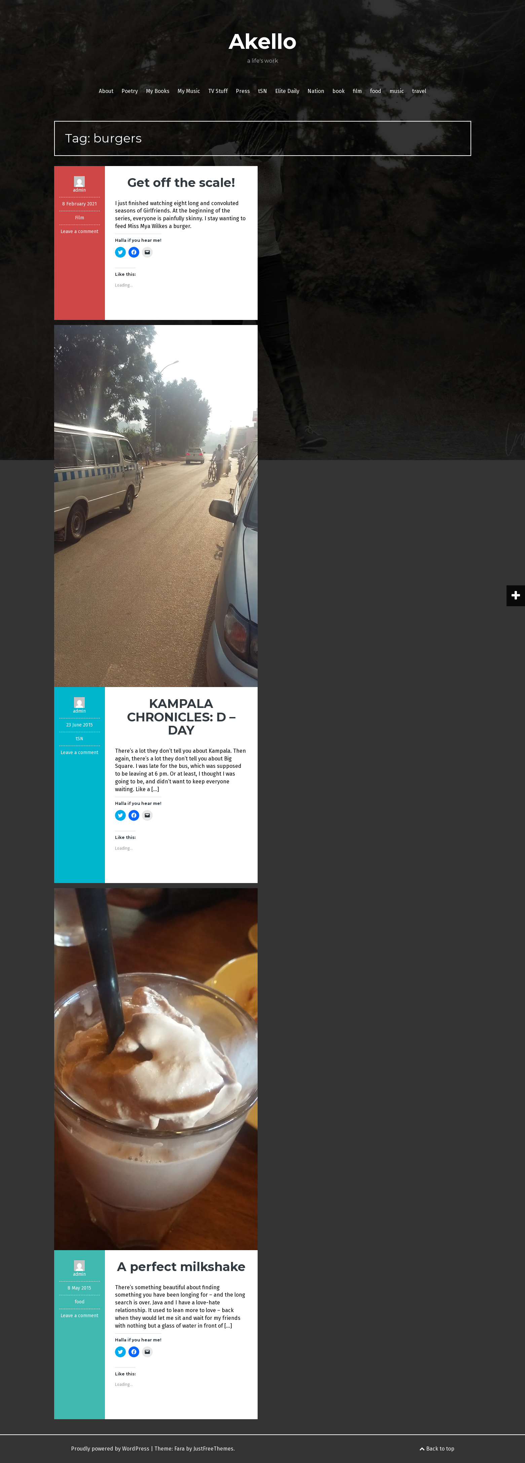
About (106, 91)
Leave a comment (79, 231)
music (396, 91)
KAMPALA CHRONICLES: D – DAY (181, 717)
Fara (179, 1448)
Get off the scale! (181, 182)
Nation (315, 91)
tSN (262, 91)
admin (79, 190)
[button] (156, 506)
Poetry (129, 91)
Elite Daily (287, 91)
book (338, 91)
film (357, 91)
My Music (189, 91)
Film (79, 218)
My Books (158, 91)
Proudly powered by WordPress (110, 1448)
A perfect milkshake (181, 1266)
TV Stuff (218, 91)
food (375, 91)
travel (419, 91)
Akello (263, 41)
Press (243, 91)
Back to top (436, 1448)
